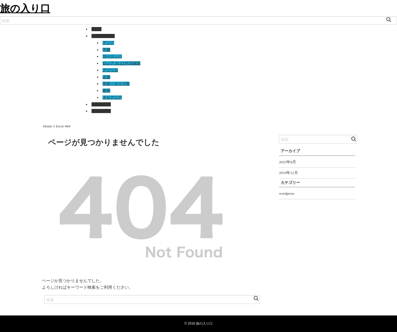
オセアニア (112, 97)
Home (96, 29)
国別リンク (101, 104)
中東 (106, 50)
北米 (106, 77)
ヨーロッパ (112, 56)
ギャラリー (101, 111)
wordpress (286, 193)
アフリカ (110, 70)
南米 (106, 91)
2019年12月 (288, 173)
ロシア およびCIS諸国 (121, 63)
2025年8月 (287, 162)
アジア (108, 43)
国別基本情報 (103, 36)
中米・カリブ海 (116, 84)
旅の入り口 (25, 8)
